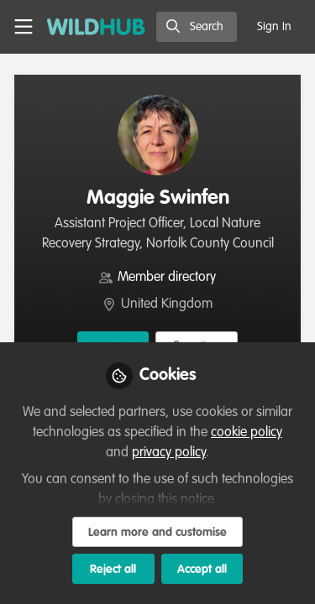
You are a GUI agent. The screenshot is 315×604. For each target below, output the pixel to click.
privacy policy (169, 453)
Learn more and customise (157, 533)
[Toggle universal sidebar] (23, 26)
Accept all (202, 569)
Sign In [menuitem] (274, 27)
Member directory (167, 277)
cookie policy (246, 433)
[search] (196, 27)
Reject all (113, 569)
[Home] (96, 27)
